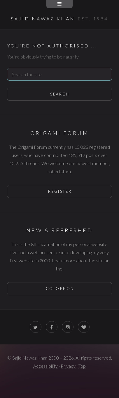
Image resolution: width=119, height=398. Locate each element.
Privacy (68, 366)
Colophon (60, 288)
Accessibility (45, 366)
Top (82, 366)
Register (60, 191)
